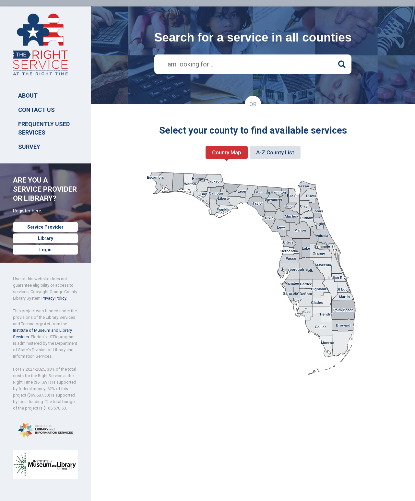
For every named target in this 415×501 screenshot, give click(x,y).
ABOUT (28, 95)
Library (45, 238)
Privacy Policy (54, 298)
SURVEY (29, 146)
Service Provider (45, 227)
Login (45, 249)
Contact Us (36, 109)
